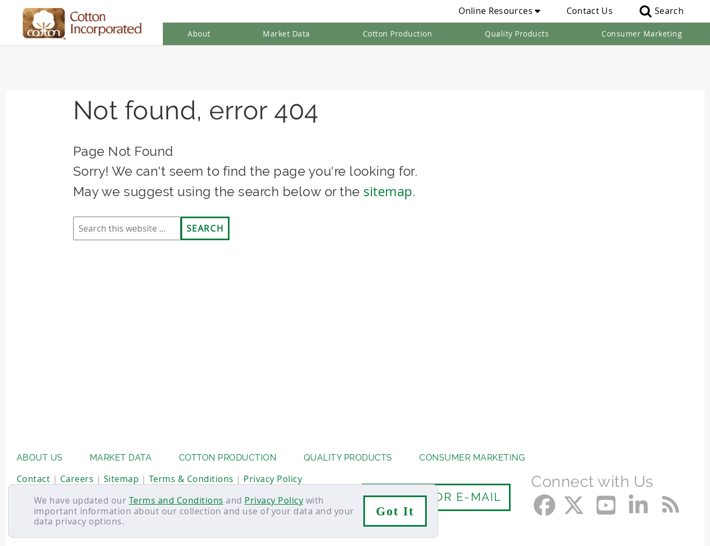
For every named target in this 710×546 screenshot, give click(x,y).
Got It (395, 511)
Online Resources (499, 11)
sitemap (388, 148)
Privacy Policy (274, 500)
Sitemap (121, 471)
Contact (34, 471)
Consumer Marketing (641, 33)
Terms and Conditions (176, 500)
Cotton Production (398, 33)
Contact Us (589, 11)
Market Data (286, 33)
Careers (77, 471)
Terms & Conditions (191, 471)
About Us (40, 450)
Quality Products (517, 33)
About (199, 33)
